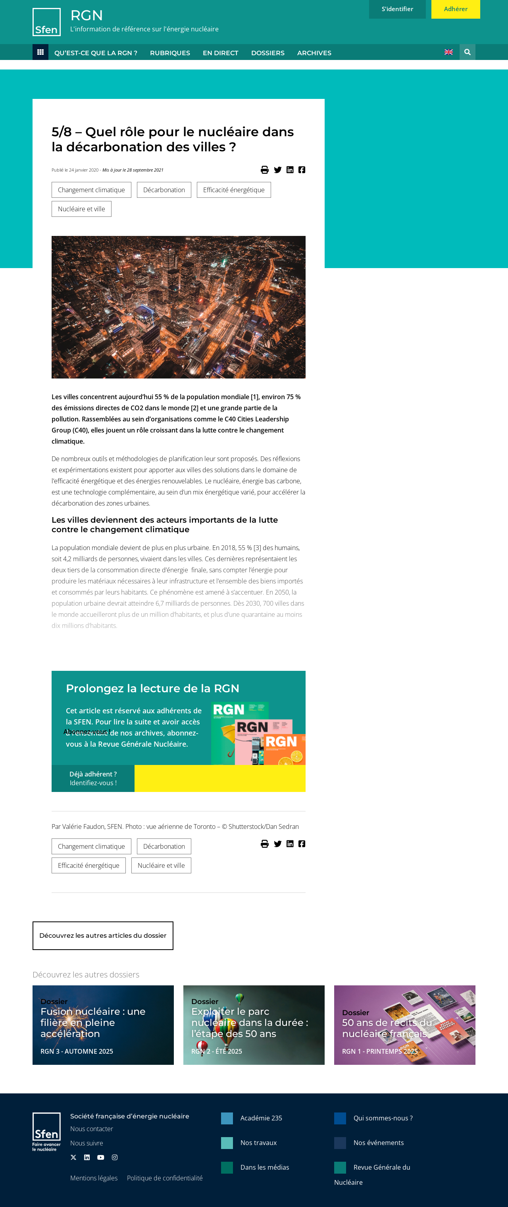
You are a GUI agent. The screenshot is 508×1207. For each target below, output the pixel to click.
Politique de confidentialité (165, 1178)
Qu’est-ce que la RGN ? (95, 53)
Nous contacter (91, 1128)
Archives (314, 53)
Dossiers (268, 53)
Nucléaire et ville (81, 209)
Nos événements (379, 1142)
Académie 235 (261, 1118)
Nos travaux (259, 1142)
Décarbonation (164, 189)
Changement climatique (91, 189)
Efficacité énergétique (234, 189)
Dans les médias (265, 1167)
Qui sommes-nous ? (383, 1118)
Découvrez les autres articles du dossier (103, 935)
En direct (221, 53)
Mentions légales (93, 1178)
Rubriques (170, 53)
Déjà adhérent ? (93, 778)
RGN (86, 15)
